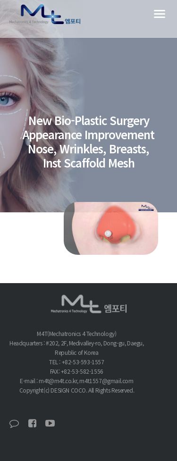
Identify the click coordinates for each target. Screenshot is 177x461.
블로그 (14, 423)
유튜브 (50, 423)
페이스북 (32, 423)
